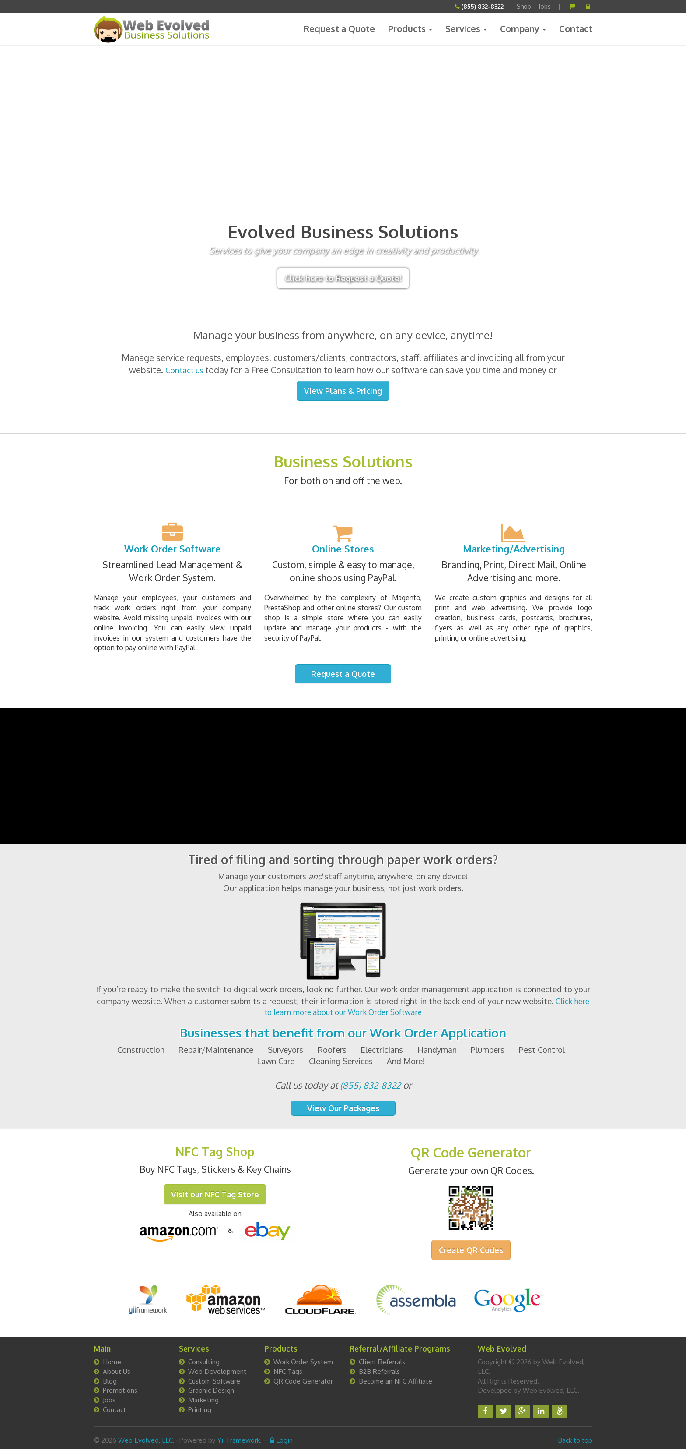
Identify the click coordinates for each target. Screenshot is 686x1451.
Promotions (120, 1391)
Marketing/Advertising (513, 549)
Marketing (203, 1401)
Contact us (184, 369)
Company (523, 28)
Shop (524, 6)
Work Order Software (173, 549)
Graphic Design (211, 1391)
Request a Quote (339, 28)
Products (410, 28)
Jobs (545, 6)
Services (466, 28)
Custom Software (214, 1382)
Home (112, 1363)
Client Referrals (382, 1363)
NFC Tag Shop (215, 1154)
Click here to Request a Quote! (343, 278)
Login (281, 1441)
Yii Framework (238, 1441)
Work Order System (303, 1363)
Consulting (204, 1363)
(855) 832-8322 (482, 6)
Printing (199, 1411)
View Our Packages (343, 1110)
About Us (116, 1373)
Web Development (217, 1373)
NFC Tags (287, 1373)
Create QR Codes (471, 1251)
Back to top (575, 1441)
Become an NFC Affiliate (395, 1382)
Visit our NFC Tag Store (215, 1198)
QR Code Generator (303, 1382)
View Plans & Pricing (343, 391)
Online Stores (343, 549)
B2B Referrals (379, 1373)
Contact (575, 28)
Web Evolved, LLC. (146, 1441)
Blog (110, 1382)
